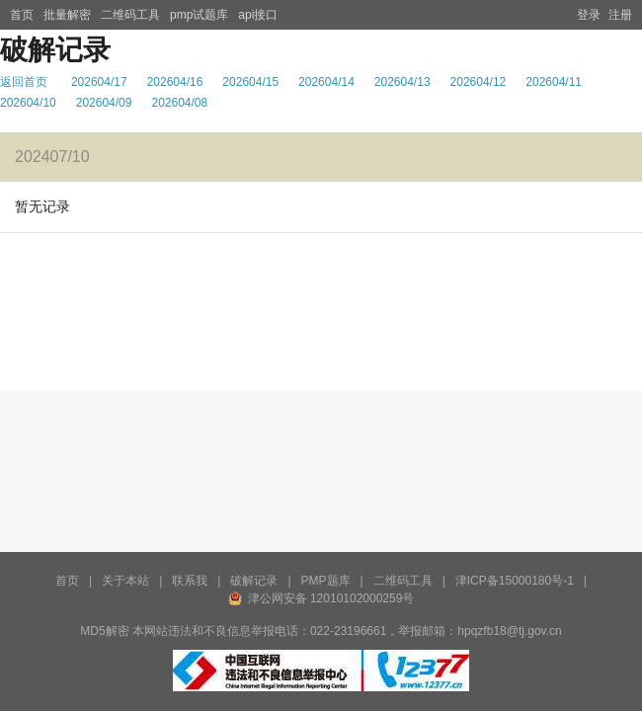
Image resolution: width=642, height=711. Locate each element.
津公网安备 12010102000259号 (331, 598)
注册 (620, 15)
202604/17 (99, 82)
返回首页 (23, 82)
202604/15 (250, 82)
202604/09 (104, 103)
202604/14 (326, 82)
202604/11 (553, 82)
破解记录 (254, 581)
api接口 (258, 15)
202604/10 (28, 103)
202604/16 (175, 82)
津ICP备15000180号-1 (514, 581)
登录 (589, 15)
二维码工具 (130, 15)
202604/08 (179, 103)
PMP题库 (326, 581)
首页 (22, 15)
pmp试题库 (199, 15)
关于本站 (125, 581)
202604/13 (402, 82)
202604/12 (478, 82)
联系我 (189, 581)
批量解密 (67, 15)
